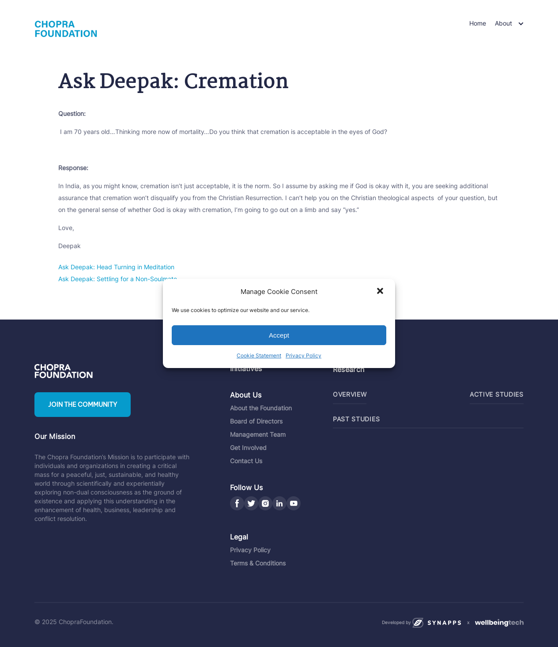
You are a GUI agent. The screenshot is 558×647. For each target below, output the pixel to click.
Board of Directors (256, 421)
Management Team (258, 434)
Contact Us (246, 461)
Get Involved (248, 447)
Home (477, 23)
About (503, 23)
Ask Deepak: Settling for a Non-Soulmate (117, 279)
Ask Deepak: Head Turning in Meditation (116, 267)
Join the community (82, 405)
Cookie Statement (259, 355)
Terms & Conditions (258, 563)
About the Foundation (261, 408)
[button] (381, 291)
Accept (279, 335)
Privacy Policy (303, 355)
